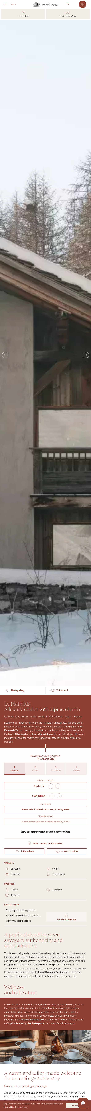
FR (68, 4)
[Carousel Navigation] (45, 355)
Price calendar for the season (47, 843)
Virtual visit (62, 690)
